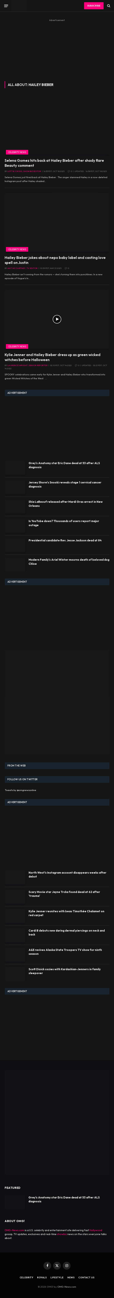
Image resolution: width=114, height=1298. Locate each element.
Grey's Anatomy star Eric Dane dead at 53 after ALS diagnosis (64, 465)
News (71, 1277)
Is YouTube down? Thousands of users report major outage (64, 523)
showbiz (62, 1234)
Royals (42, 1277)
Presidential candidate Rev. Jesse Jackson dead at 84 (65, 540)
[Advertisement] (57, 49)
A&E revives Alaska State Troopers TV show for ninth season (65, 952)
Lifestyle (57, 1277)
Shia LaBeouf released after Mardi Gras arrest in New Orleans (66, 503)
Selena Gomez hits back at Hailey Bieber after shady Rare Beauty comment (54, 163)
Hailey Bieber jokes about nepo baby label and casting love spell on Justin (55, 260)
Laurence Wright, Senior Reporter (27, 365)
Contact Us (86, 1277)
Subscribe (93, 5)
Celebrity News (17, 152)
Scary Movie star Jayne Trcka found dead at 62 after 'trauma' (64, 894)
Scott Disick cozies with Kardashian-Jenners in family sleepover (65, 971)
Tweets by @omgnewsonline (20, 790)
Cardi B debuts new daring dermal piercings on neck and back (67, 932)
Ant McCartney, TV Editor (22, 268)
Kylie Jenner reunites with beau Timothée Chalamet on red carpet (66, 913)
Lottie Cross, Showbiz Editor (24, 171)
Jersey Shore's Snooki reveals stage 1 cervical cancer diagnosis (65, 484)
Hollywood (95, 1230)
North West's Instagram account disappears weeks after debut (67, 874)
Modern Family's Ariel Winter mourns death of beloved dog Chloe (69, 561)
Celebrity (27, 1277)
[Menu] (6, 5)
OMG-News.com (14, 1230)
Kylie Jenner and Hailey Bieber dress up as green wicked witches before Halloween (52, 357)
